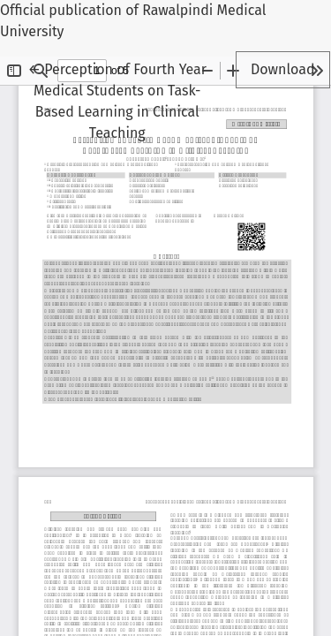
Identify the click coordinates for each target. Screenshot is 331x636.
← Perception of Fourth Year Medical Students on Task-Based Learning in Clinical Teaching (117, 99)
